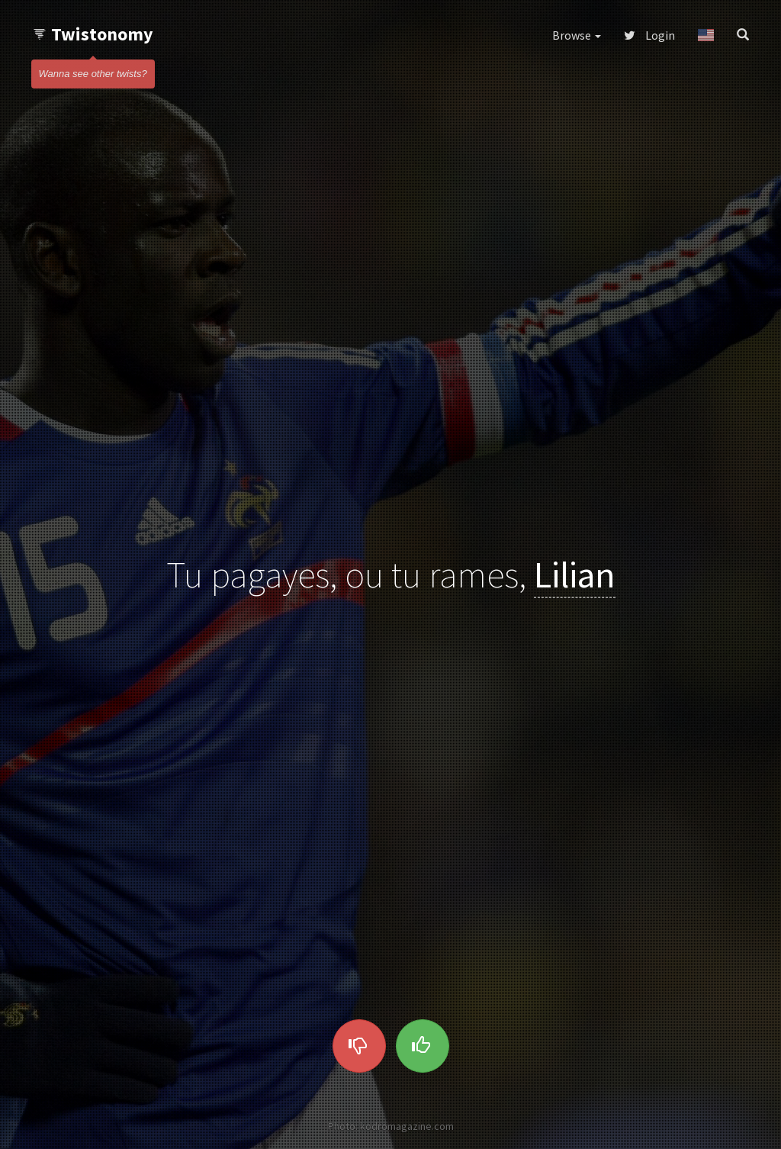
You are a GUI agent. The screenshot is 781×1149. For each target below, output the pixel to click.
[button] (705, 35)
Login (649, 35)
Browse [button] (576, 35)
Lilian (574, 574)
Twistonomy (92, 34)
